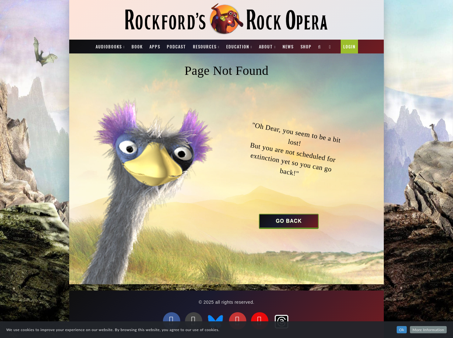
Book (137, 46)
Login (349, 46)
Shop (305, 46)
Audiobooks (109, 46)
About (266, 46)
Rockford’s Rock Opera (87, 43)
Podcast (176, 46)
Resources (204, 46)
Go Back (289, 221)
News (288, 46)
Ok (402, 329)
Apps (154, 46)
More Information (428, 329)
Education (237, 46)
